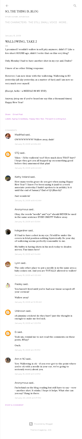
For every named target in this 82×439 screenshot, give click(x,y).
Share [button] (7, 114)
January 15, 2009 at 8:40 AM (28, 168)
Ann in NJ (20, 358)
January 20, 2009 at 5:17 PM (28, 398)
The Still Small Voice (42, 22)
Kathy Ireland (22, 176)
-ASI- (49, 430)
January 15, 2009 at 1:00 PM (28, 323)
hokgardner (21, 230)
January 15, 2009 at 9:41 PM (27, 374)
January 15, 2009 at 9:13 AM (27, 221)
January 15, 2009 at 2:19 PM (27, 350)
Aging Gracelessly (20, 119)
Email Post (18, 114)
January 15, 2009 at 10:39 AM (28, 302)
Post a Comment (14, 405)
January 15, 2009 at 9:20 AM (28, 275)
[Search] (75, 5)
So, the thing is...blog (21, 11)
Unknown (20, 311)
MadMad (20, 134)
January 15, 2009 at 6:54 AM (28, 144)
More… (63, 22)
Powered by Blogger (41, 424)
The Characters (16, 22)
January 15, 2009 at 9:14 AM (27, 254)
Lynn (17, 263)
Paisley (18, 284)
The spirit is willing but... (56, 119)
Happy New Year (36, 119)
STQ (17, 153)
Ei (16, 332)
